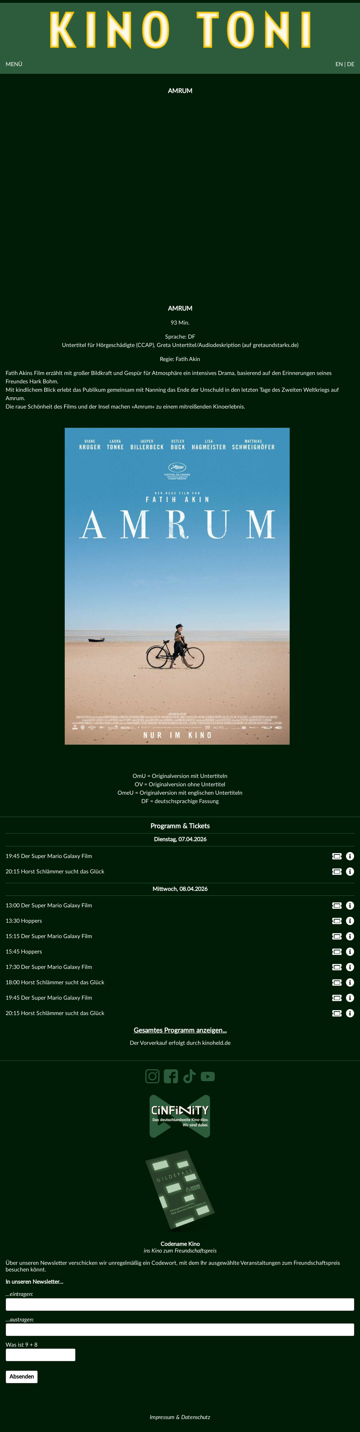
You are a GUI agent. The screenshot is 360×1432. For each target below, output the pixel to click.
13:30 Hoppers (24, 921)
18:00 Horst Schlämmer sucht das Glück (55, 982)
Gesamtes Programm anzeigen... (180, 1030)
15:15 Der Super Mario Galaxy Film (49, 936)
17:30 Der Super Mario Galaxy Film (49, 967)
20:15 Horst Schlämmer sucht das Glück (55, 871)
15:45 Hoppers (24, 952)
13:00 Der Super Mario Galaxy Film (49, 905)
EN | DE (345, 64)
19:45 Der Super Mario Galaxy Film (49, 856)
